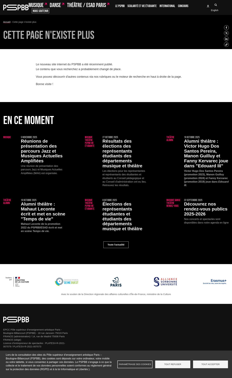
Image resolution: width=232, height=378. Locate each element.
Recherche (215, 4)
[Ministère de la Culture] (17, 285)
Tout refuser (172, 364)
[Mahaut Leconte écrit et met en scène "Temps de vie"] (34, 218)
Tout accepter (210, 364)
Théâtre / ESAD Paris (86, 5)
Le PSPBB (120, 6)
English (214, 10)
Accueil (6, 22)
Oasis (208, 6)
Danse (55, 5)
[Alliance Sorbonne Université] (165, 285)
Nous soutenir (40, 11)
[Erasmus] (214, 285)
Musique (36, 5)
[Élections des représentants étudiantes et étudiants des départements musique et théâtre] (116, 215)
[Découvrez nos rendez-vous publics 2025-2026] (197, 211)
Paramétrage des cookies (135, 364)
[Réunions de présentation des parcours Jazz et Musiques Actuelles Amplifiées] (34, 155)
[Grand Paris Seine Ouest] (66, 285)
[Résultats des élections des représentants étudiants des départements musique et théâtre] (116, 161)
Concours (183, 6)
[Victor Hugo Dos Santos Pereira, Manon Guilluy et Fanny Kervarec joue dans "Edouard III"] (197, 163)
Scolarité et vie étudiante (142, 6)
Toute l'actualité (116, 244)
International (167, 6)
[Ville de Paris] (116, 285)
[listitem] (226, 27)
